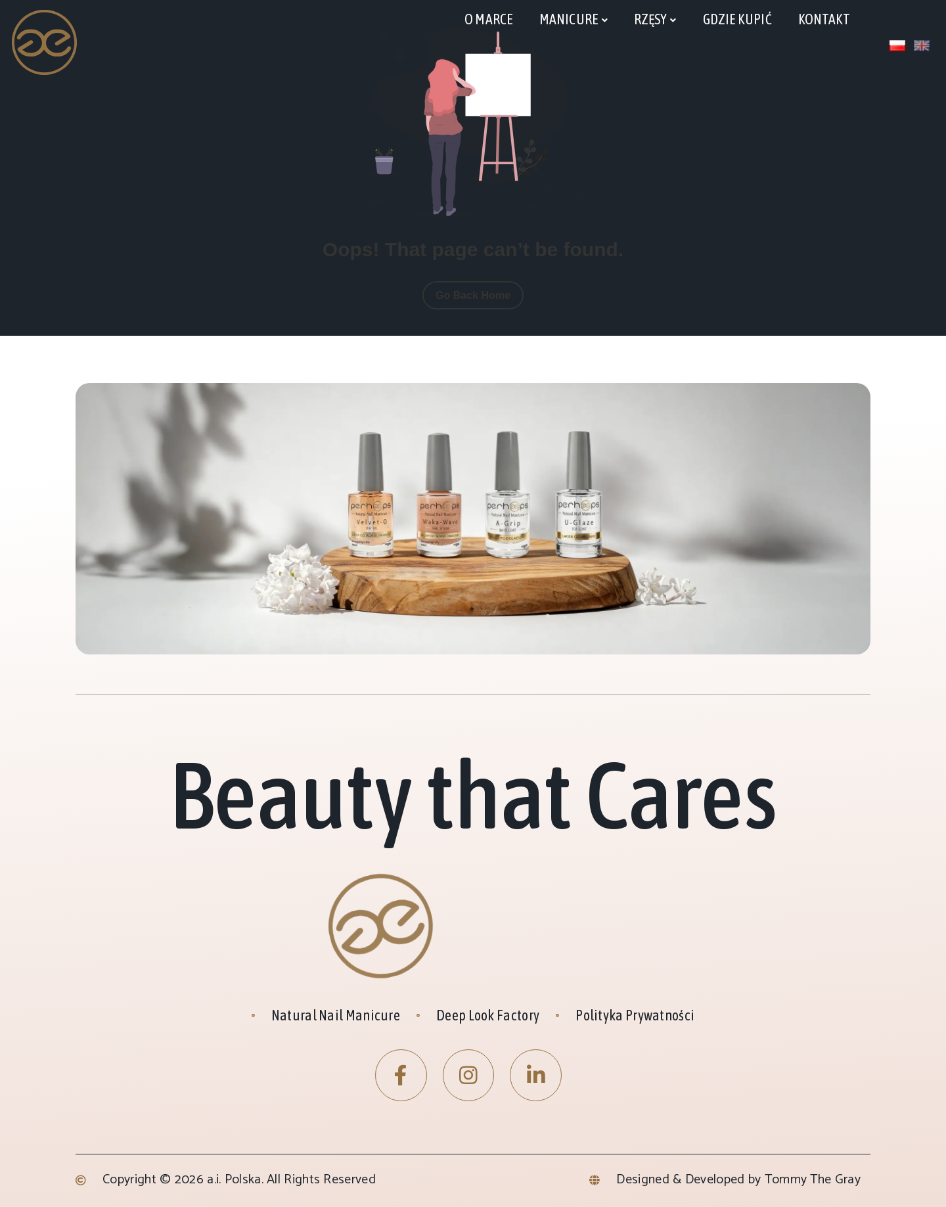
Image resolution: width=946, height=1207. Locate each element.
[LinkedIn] (536, 1075)
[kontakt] (824, 20)
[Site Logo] (44, 41)
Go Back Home (473, 295)
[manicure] (573, 20)
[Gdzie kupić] (737, 20)
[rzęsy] (655, 20)
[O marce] (489, 20)
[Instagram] (469, 1075)
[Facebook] (401, 1075)
